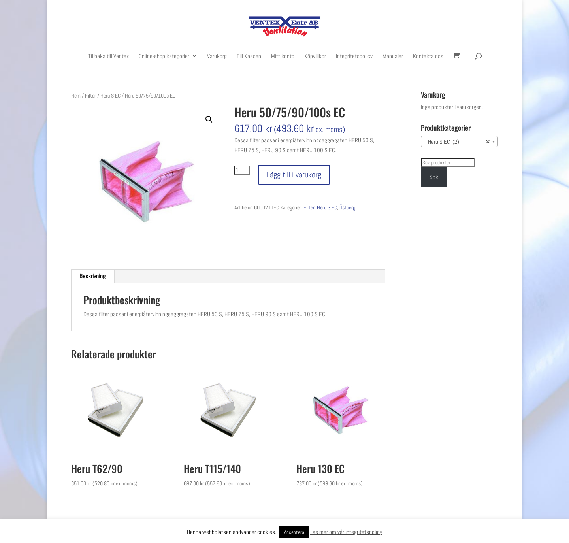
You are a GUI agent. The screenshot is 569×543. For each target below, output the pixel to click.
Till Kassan (249, 56)
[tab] (93, 276)
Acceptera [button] (294, 532)
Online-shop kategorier (164, 56)
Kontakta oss (428, 56)
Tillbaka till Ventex (108, 56)
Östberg (347, 207)
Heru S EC (110, 95)
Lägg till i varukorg (294, 175)
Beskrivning (92, 276)
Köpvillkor (315, 56)
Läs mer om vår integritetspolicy (346, 531)
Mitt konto (282, 56)
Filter (90, 95)
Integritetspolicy (354, 56)
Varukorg (217, 56)
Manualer (392, 56)
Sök (434, 177)
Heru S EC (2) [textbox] (457, 141)
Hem (76, 95)
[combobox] (459, 141)
